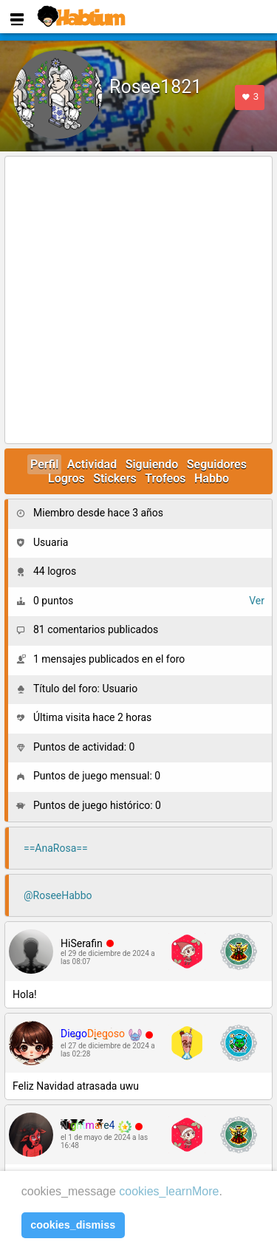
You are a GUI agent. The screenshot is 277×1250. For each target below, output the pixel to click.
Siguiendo (152, 464)
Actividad (92, 464)
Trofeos (165, 478)
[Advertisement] (138, 301)
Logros (66, 478)
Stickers (115, 478)
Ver (256, 601)
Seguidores (217, 464)
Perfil (44, 464)
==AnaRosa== (56, 848)
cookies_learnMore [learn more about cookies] (169, 1191)
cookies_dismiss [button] (72, 1225)
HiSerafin (82, 943)
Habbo (211, 478)
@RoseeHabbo (58, 895)
